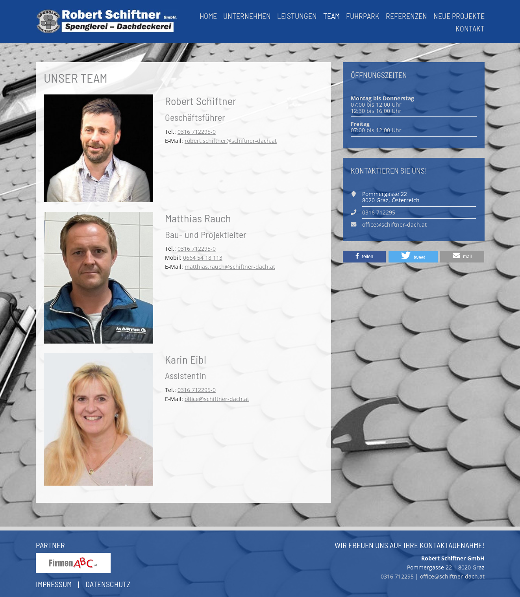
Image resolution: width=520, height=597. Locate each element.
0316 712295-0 (197, 131)
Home (208, 15)
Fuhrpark (362, 15)
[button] (364, 256)
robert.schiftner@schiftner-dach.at (231, 140)
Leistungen (297, 15)
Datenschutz (107, 584)
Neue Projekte (459, 15)
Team (331, 15)
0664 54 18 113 (202, 257)
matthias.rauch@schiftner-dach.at (230, 266)
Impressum (54, 584)
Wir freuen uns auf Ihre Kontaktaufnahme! (410, 545)
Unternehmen (247, 15)
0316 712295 (378, 212)
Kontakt (470, 28)
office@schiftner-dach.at (217, 399)
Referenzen (406, 15)
